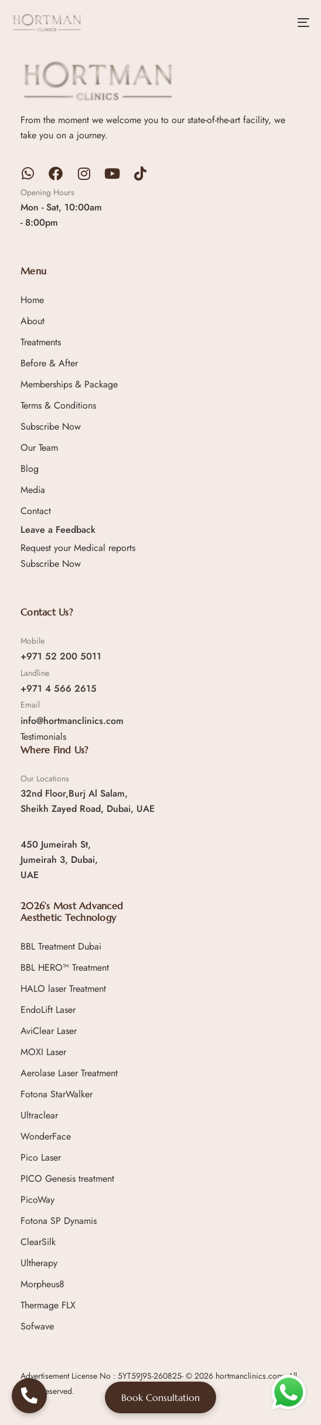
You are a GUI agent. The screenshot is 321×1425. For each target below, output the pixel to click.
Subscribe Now (51, 426)
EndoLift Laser (48, 1009)
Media (33, 489)
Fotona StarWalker (57, 1094)
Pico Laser (41, 1157)
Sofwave (37, 1326)
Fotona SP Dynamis (59, 1220)
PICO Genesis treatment (67, 1178)
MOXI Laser (43, 1052)
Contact (36, 511)
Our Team (39, 447)
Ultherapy (39, 1263)
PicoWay (37, 1199)
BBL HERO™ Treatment (65, 967)
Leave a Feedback (58, 529)
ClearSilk (38, 1242)
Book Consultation (160, 1397)
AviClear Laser (49, 1031)
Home (32, 300)
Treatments (41, 342)
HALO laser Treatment (63, 988)
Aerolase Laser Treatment (69, 1073)
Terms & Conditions (58, 405)
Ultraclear (39, 1115)
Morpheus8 (42, 1284)
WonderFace (46, 1136)
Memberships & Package (69, 384)
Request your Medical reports (78, 548)
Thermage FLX (48, 1305)
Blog (30, 468)
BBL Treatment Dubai (61, 946)
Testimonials (43, 736)
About (33, 321)
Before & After (49, 363)
